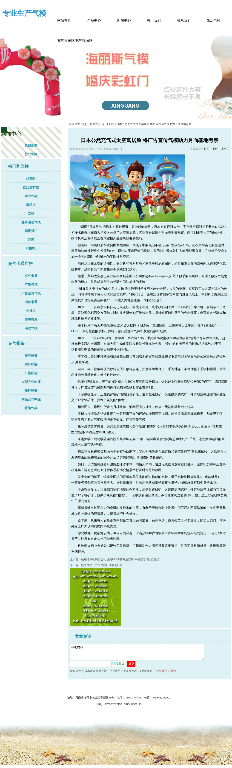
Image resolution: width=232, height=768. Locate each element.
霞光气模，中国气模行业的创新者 (102, 565)
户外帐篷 (31, 364)
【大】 (225, 149)
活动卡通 (31, 302)
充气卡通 (31, 276)
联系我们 (184, 20)
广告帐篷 (31, 373)
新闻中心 (124, 20)
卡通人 (31, 311)
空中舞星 (31, 319)
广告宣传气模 (31, 293)
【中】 (216, 149)
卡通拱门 (31, 248)
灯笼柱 (31, 178)
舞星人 (31, 205)
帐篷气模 (31, 408)
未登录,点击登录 (166, 673)
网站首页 (64, 20)
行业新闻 (31, 154)
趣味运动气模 (31, 222)
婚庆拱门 (31, 231)
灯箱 (31, 239)
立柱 (31, 213)
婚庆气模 (214, 20)
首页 (84, 124)
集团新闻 (31, 145)
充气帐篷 (31, 355)
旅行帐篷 (31, 390)
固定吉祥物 (31, 187)
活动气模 (31, 328)
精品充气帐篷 (31, 399)
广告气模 (31, 284)
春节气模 (31, 196)
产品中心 (94, 20)
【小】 (207, 149)
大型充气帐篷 (31, 382)
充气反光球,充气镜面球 (75, 40)
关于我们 (154, 20)
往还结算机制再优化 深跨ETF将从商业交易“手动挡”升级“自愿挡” (121, 559)
